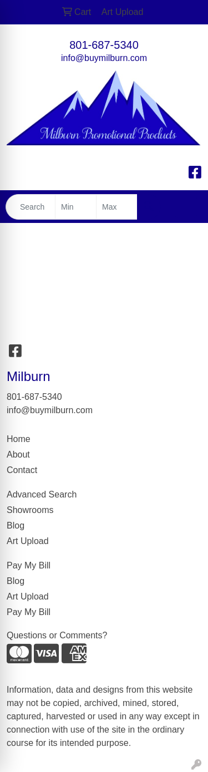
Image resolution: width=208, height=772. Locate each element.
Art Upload (28, 541)
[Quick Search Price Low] (76, 207)
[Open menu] (186, 207)
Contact (22, 470)
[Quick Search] (30, 207)
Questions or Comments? (57, 635)
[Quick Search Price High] (117, 207)
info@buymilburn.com (104, 58)
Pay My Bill (28, 565)
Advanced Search (42, 494)
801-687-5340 (104, 45)
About (18, 454)
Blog (15, 525)
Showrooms (30, 510)
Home (19, 439)
